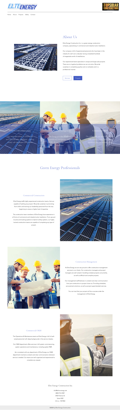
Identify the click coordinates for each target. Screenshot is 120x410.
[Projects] (78, 78)
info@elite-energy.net (60, 390)
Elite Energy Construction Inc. (60, 385)
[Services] (67, 78)
